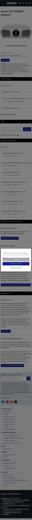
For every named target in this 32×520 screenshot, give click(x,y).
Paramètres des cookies (16, 267)
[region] (16, 260)
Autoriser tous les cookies (16, 263)
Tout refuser (16, 259)
